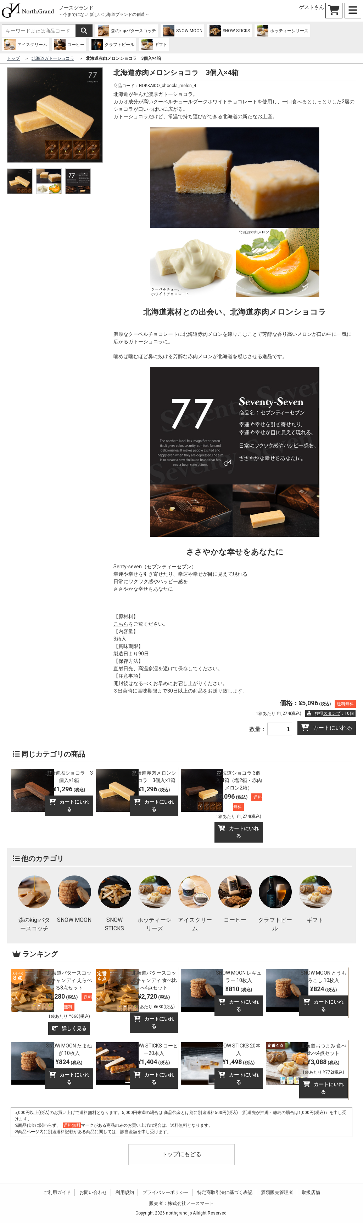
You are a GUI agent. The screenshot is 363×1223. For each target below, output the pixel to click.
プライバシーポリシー (166, 1192)
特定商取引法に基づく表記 (224, 1192)
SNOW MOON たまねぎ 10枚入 (69, 1049)
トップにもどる (181, 1154)
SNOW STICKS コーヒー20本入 (154, 1049)
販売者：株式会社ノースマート (181, 1203)
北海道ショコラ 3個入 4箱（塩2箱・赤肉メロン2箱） (239, 780)
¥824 (323, 989)
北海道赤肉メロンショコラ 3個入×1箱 (154, 776)
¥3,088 (323, 1066)
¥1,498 (239, 1062)
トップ (13, 58)
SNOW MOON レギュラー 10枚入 (239, 976)
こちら (120, 624)
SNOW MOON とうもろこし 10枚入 (323, 976)
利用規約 (125, 1192)
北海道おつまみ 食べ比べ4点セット (323, 1049)
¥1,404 (154, 1062)
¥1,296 (69, 789)
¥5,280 (69, 1006)
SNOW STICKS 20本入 (239, 1049)
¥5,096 (239, 806)
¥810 (238, 989)
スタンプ (331, 713)
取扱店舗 (311, 1192)
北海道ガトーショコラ (53, 58)
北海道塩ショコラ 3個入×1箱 (69, 776)
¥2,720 (154, 1001)
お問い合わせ (93, 1192)
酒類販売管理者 (277, 1192)
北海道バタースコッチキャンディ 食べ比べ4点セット (154, 980)
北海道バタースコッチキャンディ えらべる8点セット (69, 980)
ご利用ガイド (57, 1192)
